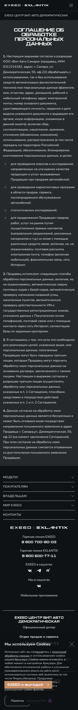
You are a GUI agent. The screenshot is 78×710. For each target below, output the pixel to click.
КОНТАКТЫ (12, 515)
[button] (71, 644)
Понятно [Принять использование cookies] (17, 700)
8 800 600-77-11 (39, 556)
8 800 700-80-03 (39, 542)
